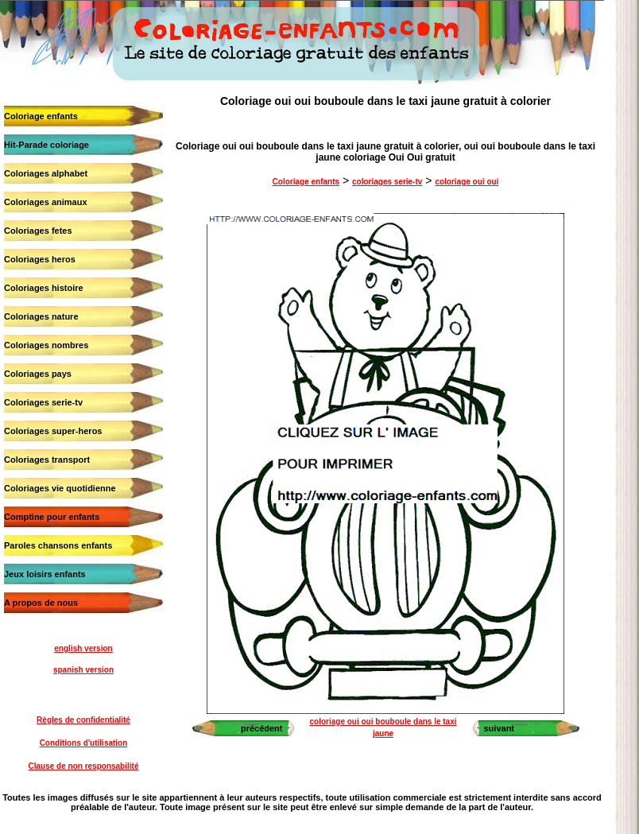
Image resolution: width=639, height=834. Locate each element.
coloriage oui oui (466, 181)
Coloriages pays (38, 373)
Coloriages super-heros (53, 431)
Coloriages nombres (46, 345)
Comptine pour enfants (51, 517)
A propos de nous (41, 602)
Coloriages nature (41, 316)
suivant (499, 728)
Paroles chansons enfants (58, 545)
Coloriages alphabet (45, 173)
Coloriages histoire (43, 288)
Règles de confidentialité (83, 720)
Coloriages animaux (45, 202)
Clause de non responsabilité (84, 766)
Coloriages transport (47, 459)
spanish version (83, 669)
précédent (262, 728)
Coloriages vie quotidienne (60, 488)
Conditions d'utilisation (84, 743)
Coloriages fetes (38, 230)
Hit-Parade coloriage (46, 144)
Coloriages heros (40, 259)
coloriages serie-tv (387, 181)
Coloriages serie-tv (43, 402)
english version (83, 648)
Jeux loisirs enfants (45, 574)
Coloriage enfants (41, 116)
